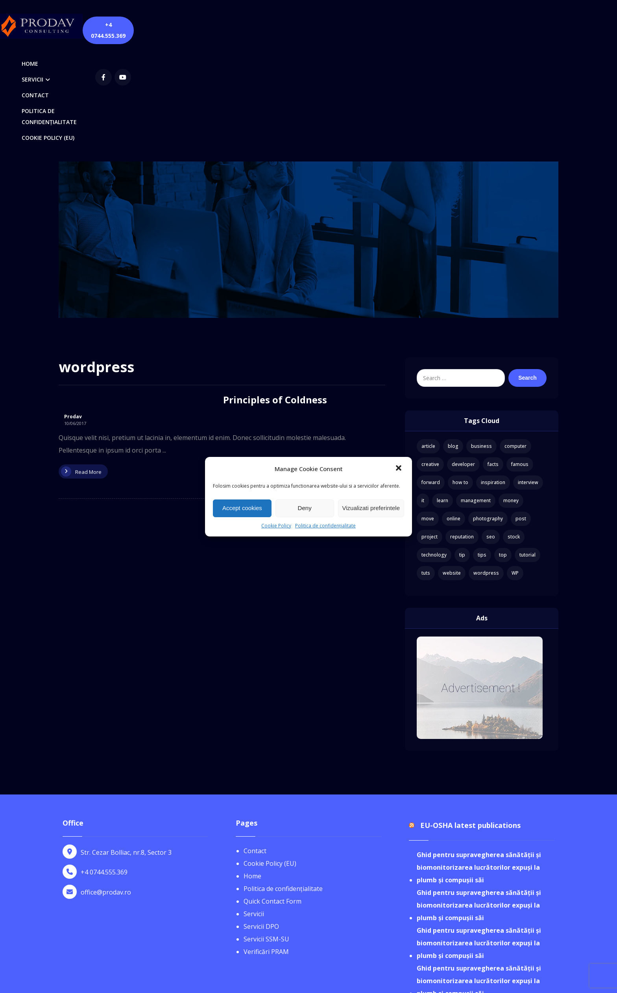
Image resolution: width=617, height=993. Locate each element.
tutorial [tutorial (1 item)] (527, 446)
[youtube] (488, 25)
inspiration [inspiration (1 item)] (493, 373)
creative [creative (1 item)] (430, 355)
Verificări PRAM (266, 843)
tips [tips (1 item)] (482, 446)
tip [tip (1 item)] (462, 446)
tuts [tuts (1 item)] (425, 464)
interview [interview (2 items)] (528, 373)
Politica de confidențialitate (325, 525)
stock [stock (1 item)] (514, 428)
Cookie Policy (276, 525)
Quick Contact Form (272, 792)
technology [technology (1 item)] (434, 446)
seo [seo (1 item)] (490, 428)
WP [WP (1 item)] (515, 464)
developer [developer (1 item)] (463, 355)
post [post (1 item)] (520, 409)
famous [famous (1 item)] (519, 355)
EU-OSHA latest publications (470, 717)
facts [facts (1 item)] (493, 355)
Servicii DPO (261, 817)
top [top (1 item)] (503, 446)
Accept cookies (242, 508)
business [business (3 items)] (481, 337)
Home (252, 767)
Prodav (73, 308)
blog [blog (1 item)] (453, 337)
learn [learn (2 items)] (442, 391)
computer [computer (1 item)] (515, 337)
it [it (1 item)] (422, 391)
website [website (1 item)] (452, 464)
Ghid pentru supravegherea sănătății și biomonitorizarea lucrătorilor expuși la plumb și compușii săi (479, 759)
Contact (255, 742)
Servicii (254, 805)
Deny (305, 508)
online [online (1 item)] (453, 409)
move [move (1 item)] (427, 409)
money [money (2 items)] (511, 391)
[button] (399, 468)
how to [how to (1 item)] (460, 373)
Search (527, 269)
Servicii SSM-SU (266, 830)
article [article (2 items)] (428, 337)
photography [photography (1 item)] (488, 409)
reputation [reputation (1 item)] (462, 428)
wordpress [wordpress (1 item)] (486, 464)
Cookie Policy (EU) (270, 754)
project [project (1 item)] (429, 428)
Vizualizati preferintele (371, 508)
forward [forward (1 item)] (430, 373)
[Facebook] (468, 25)
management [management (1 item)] (476, 391)
